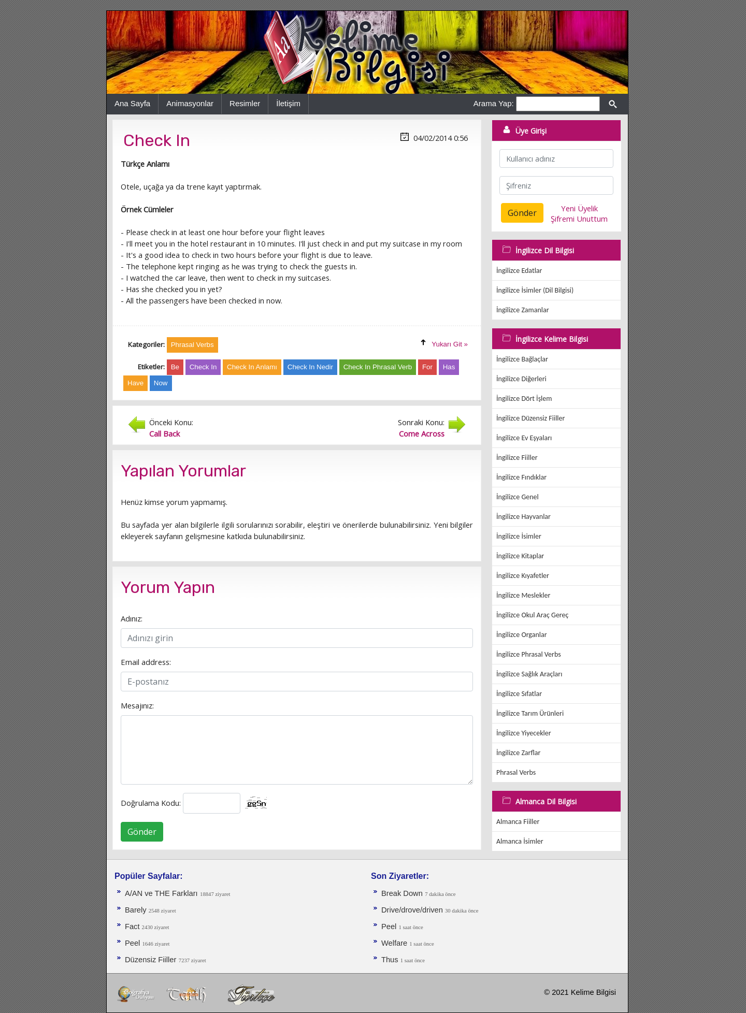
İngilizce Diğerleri (521, 378)
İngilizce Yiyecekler (523, 733)
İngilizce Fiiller (517, 457)
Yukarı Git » (450, 344)
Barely (137, 910)
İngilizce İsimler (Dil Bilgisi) (534, 290)
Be (175, 367)
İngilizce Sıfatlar (519, 693)
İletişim (288, 103)
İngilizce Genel (517, 497)
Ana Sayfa (132, 103)
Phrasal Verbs (516, 772)
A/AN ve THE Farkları (161, 893)
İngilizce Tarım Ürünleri (530, 713)
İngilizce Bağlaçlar (522, 359)
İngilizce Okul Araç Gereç (532, 615)
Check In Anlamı (252, 367)
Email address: (146, 662)
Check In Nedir (310, 367)
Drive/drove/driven (413, 910)
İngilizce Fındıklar (521, 477)
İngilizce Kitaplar (520, 556)
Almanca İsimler (519, 841)
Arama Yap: (494, 103)
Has (449, 367)
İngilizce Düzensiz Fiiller (530, 418)
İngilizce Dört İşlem (524, 398)
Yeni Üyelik (579, 208)
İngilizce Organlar (521, 634)
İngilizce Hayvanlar (523, 516)
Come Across (421, 433)
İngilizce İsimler (518, 536)
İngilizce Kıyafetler (522, 575)
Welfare (395, 943)
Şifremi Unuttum (579, 218)
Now (161, 383)
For (427, 367)
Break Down (402, 893)
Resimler (244, 103)
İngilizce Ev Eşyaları (524, 437)
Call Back (164, 433)
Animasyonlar (189, 103)
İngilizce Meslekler (523, 595)
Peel (133, 943)
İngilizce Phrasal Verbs (528, 654)
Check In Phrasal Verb (377, 367)
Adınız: (131, 618)
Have (135, 383)
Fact (133, 926)
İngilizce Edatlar (519, 270)
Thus (390, 960)
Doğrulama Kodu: (151, 803)
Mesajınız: (137, 705)
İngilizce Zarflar (518, 752)
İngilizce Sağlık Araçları (529, 674)
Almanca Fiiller (517, 821)
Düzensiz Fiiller (150, 960)
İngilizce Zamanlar (522, 310)
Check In (203, 367)
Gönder (141, 831)
